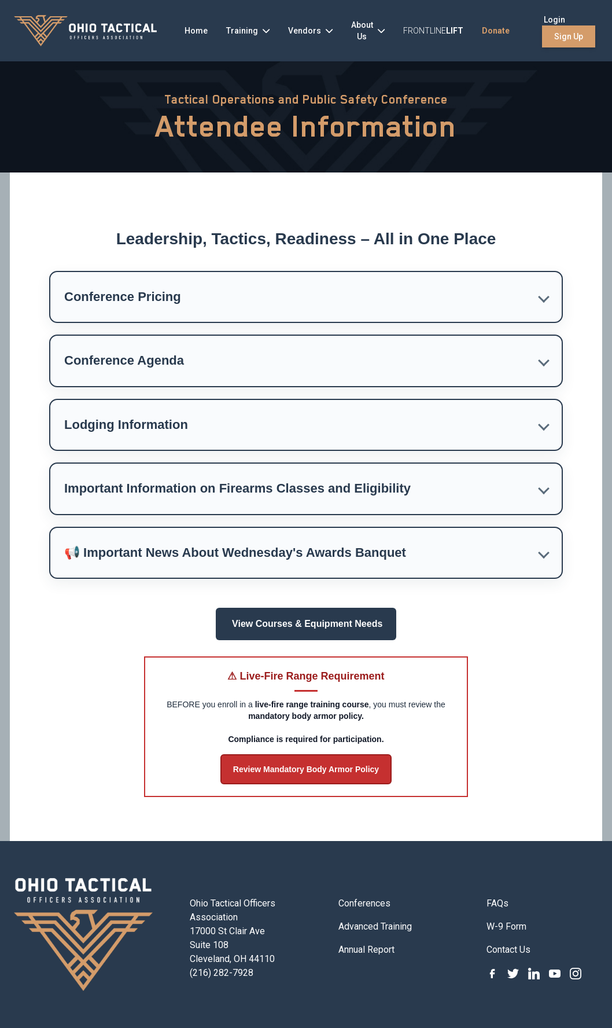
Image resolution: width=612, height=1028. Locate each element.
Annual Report (366, 949)
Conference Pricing (122, 296)
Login (554, 19)
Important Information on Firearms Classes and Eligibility (237, 488)
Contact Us (508, 949)
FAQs (497, 903)
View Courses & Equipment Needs (306, 624)
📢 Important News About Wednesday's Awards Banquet (235, 552)
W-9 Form (506, 926)
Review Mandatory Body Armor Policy (306, 769)
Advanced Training (375, 926)
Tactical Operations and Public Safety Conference (306, 100)
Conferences (364, 903)
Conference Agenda (124, 360)
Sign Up (568, 36)
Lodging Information (126, 424)
